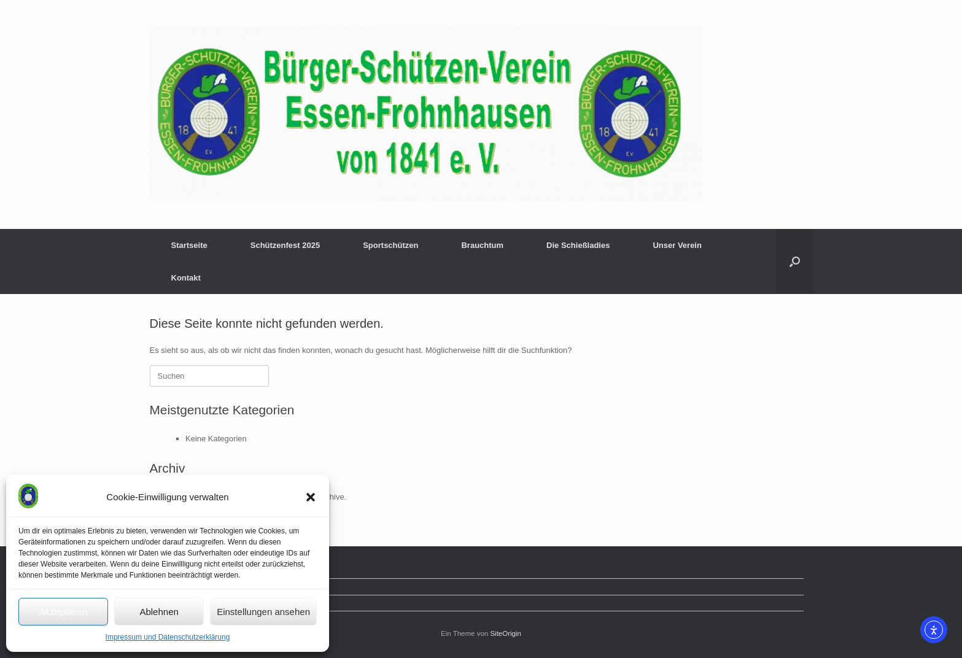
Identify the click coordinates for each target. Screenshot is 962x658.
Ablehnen (158, 611)
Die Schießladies (578, 245)
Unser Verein (677, 245)
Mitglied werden (187, 586)
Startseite (189, 245)
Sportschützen (390, 245)
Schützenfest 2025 (285, 245)
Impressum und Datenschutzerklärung (168, 637)
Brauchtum (482, 245)
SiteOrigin (505, 633)
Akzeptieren (63, 611)
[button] (311, 497)
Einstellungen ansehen (263, 611)
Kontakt (186, 277)
